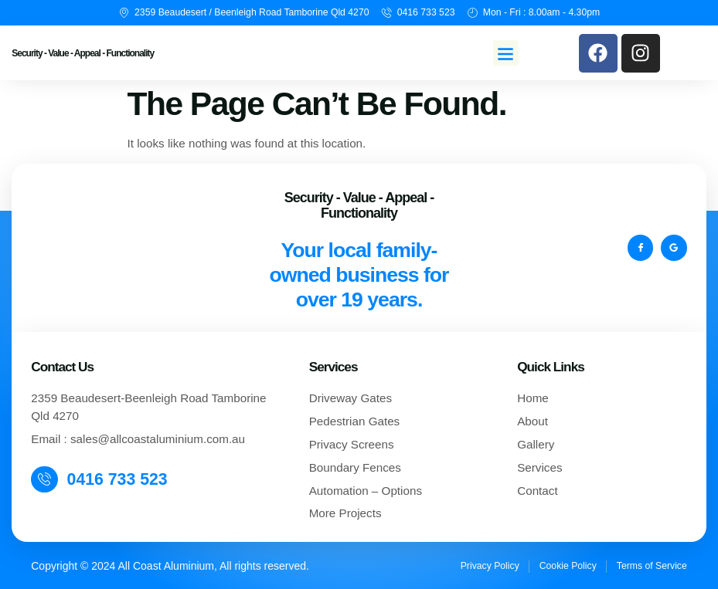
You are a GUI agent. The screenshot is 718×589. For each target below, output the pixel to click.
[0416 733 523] (45, 479)
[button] (506, 53)
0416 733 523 (118, 479)
